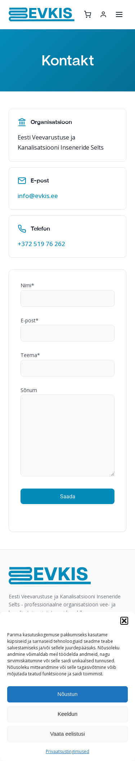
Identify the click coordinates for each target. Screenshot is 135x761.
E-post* (67, 327)
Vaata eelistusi (67, 734)
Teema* (67, 362)
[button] (124, 620)
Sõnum (67, 432)
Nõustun (68, 694)
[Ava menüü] (119, 14)
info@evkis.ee (38, 196)
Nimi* (67, 292)
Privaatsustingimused (67, 751)
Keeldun (67, 714)
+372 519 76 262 (41, 244)
